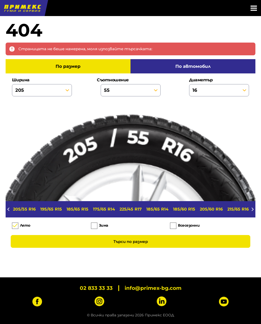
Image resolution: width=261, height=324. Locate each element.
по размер (68, 66)
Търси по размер (130, 241)
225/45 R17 (131, 209)
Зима (103, 225)
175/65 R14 (104, 209)
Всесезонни (189, 225)
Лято (25, 225)
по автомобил (193, 66)
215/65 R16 (238, 209)
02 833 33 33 (96, 288)
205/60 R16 (211, 209)
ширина (42, 86)
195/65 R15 (51, 209)
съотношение (131, 86)
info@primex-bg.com (153, 288)
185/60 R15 (184, 209)
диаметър (219, 86)
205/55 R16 (24, 209)
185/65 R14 (157, 209)
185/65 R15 (77, 209)
